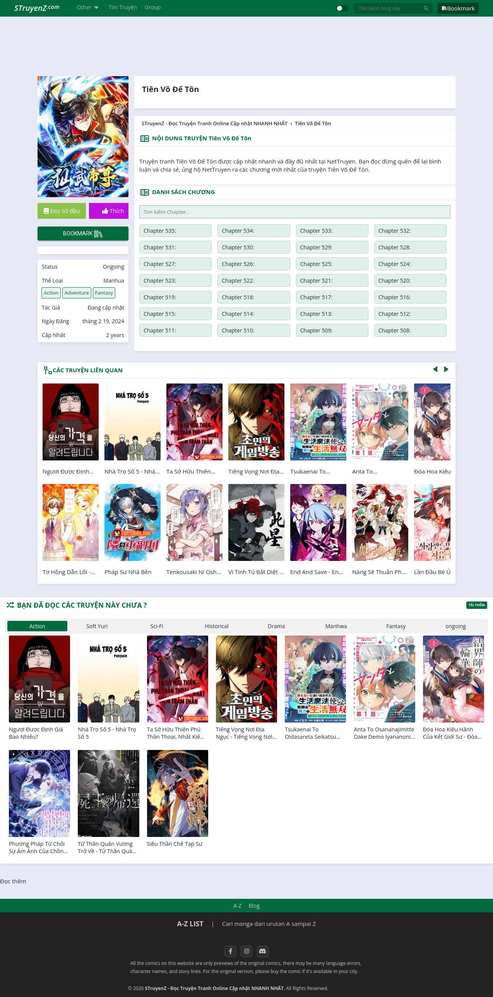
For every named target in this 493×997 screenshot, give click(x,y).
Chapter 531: (160, 247)
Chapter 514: (238, 313)
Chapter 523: (160, 280)
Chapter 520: (394, 280)
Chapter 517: (316, 297)
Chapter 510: (238, 330)
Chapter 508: (394, 330)
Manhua (113, 280)
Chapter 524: (394, 264)
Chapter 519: (160, 297)
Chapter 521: (316, 280)
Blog (254, 905)
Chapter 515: (160, 313)
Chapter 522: (238, 280)
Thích (113, 211)
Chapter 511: (160, 330)
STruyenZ (36, 8)
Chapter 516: (394, 297)
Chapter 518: (238, 297)
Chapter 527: (160, 264)
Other (89, 7)
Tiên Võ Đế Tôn (170, 89)
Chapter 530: (238, 247)
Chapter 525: (316, 264)
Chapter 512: (394, 313)
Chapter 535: (160, 230)
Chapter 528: (394, 247)
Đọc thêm (13, 881)
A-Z (237, 905)
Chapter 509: (316, 330)
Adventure (77, 292)
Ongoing (113, 266)
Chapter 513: (316, 313)
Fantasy (104, 292)
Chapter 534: (238, 230)
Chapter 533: (316, 230)
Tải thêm (477, 604)
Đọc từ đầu (62, 211)
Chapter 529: (316, 247)
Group (153, 7)
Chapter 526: (238, 264)
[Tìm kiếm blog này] (388, 8)
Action (51, 292)
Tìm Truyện (123, 7)
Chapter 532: (394, 230)
